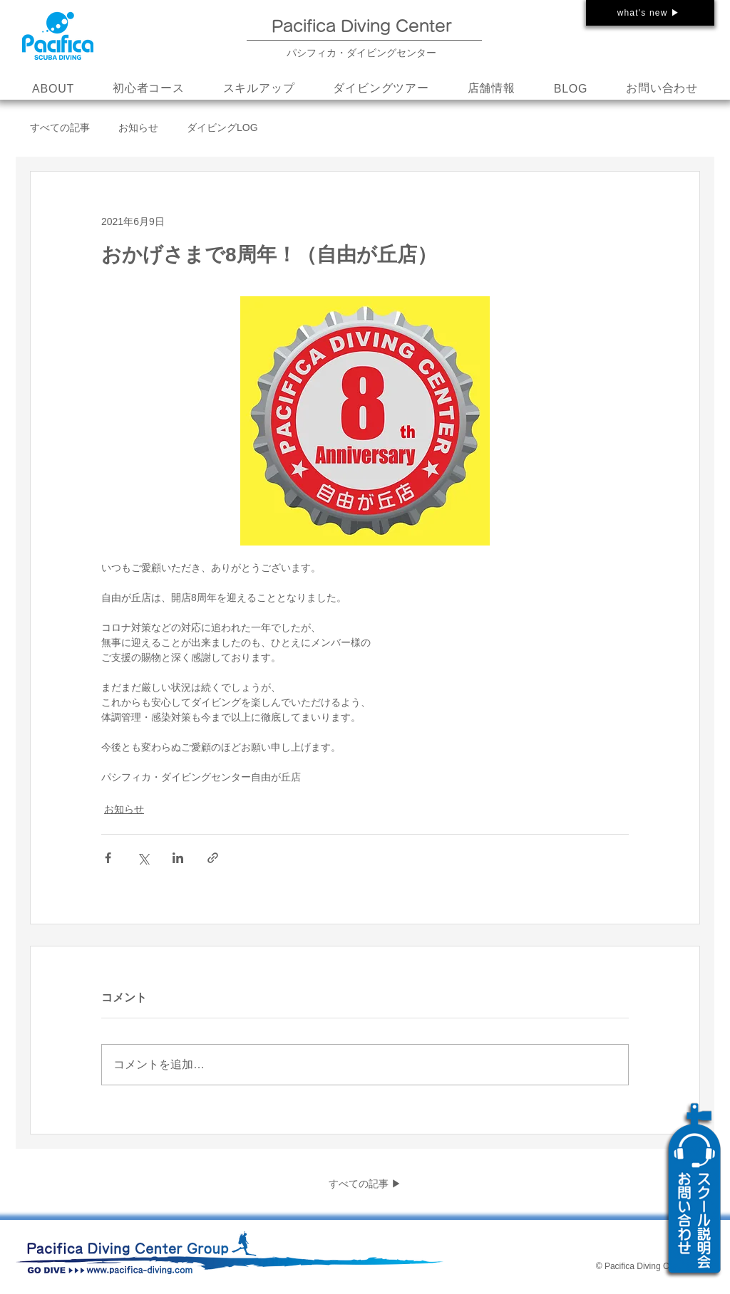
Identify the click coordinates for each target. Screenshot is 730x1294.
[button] (259, 89)
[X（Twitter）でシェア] (143, 858)
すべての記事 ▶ (365, 1183)
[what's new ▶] (650, 13)
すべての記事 (60, 127)
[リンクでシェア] (213, 858)
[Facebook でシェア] (108, 858)
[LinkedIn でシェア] (178, 858)
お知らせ (138, 127)
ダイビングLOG (222, 127)
